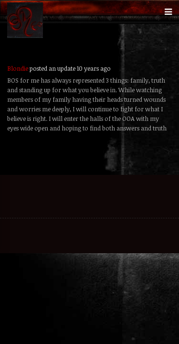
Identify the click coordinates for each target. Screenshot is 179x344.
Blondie (17, 68)
